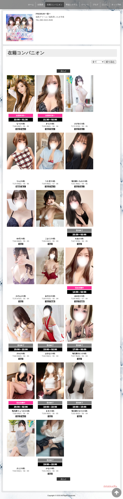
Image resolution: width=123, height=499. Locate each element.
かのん (18, 296)
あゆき (77, 296)
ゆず (18, 239)
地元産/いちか (76, 181)
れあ (77, 239)
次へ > (63, 71)
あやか (47, 296)
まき (47, 411)
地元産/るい (77, 353)
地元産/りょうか (18, 411)
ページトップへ (110, 486)
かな (47, 468)
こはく (47, 239)
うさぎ (47, 181)
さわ (18, 353)
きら (47, 124)
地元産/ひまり (76, 411)
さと (18, 468)
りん (18, 181)
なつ (18, 124)
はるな (47, 353)
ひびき (77, 124)
